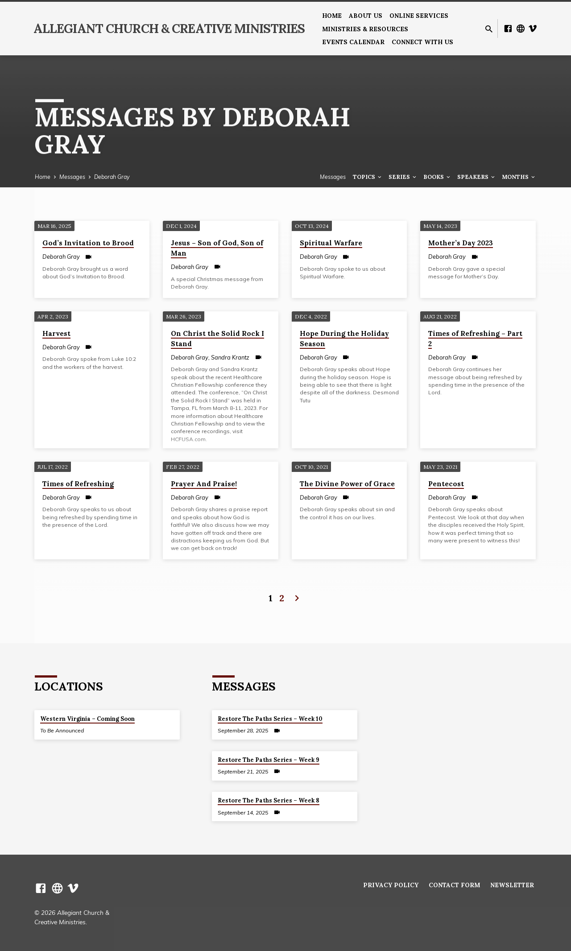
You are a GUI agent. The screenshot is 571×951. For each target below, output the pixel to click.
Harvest (56, 333)
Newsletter (512, 885)
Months (519, 176)
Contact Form (454, 885)
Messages (72, 176)
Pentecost (446, 484)
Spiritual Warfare (331, 243)
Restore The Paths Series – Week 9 (268, 760)
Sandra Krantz (230, 357)
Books (437, 176)
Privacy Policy (390, 885)
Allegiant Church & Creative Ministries (169, 29)
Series (403, 176)
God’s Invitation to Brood (88, 243)
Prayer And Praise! (204, 484)
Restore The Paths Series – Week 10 (270, 719)
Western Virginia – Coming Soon (87, 719)
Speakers (476, 176)
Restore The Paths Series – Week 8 (268, 800)
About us (365, 16)
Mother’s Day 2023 (460, 243)
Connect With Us (422, 42)
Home (332, 16)
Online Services (418, 16)
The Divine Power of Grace (347, 484)
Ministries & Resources (365, 29)
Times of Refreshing (78, 484)
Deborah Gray (112, 176)
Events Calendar (353, 42)
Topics (368, 176)
